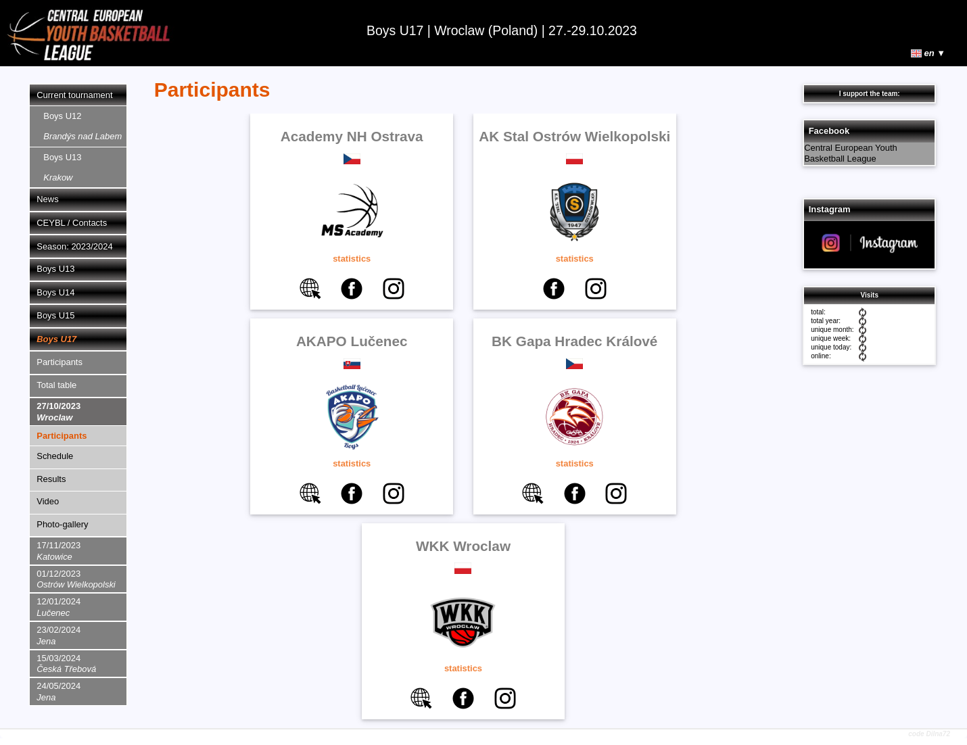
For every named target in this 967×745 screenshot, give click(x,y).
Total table (56, 385)
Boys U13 (62, 167)
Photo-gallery (62, 524)
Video (48, 501)
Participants (59, 362)
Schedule (55, 456)
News (47, 199)
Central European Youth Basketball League (850, 153)
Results (51, 479)
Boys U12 (82, 126)
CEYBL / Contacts (72, 223)
